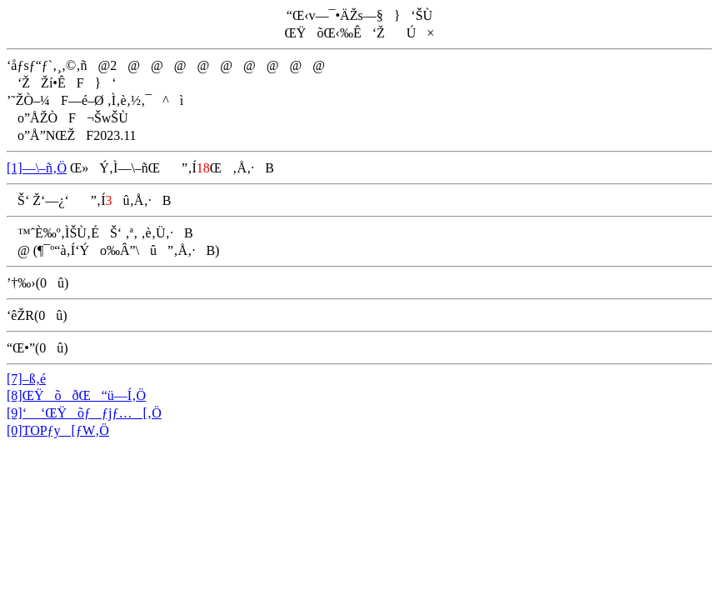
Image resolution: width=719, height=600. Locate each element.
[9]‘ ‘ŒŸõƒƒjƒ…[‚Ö (84, 413)
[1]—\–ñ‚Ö (37, 168)
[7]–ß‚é (26, 379)
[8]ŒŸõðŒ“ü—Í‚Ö (76, 395)
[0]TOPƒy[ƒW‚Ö (58, 430)
